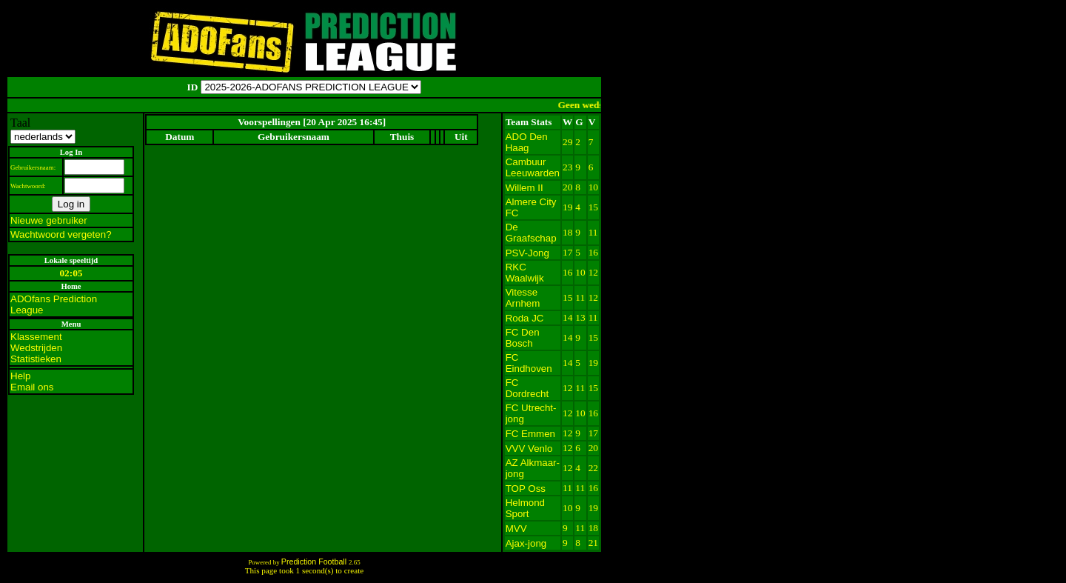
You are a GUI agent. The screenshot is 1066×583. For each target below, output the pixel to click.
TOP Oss (526, 488)
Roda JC (525, 318)
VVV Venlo (529, 448)
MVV (516, 528)
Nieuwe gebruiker (48, 220)
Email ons (32, 387)
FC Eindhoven (529, 363)
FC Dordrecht (527, 388)
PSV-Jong (527, 253)
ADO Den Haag (527, 142)
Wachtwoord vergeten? (61, 234)
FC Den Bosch (523, 338)
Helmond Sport (525, 508)
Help (20, 376)
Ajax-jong (526, 543)
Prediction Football (315, 561)
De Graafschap (531, 232)
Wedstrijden (36, 347)
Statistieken (35, 358)
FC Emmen (530, 433)
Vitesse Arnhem (523, 298)
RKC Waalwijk (525, 272)
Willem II (524, 187)
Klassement (36, 336)
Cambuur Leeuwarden (533, 167)
